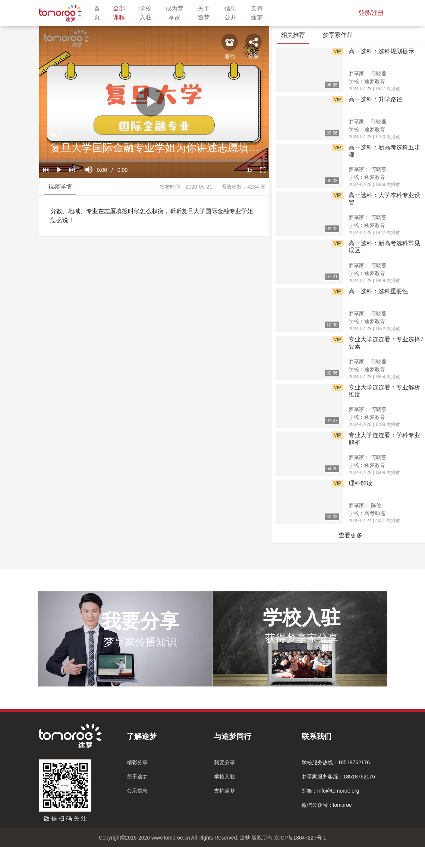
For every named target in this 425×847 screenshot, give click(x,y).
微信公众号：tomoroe (327, 805)
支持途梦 (259, 12)
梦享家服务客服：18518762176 (338, 777)
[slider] (154, 160)
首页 (99, 12)
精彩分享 (137, 762)
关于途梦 (206, 12)
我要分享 (224, 762)
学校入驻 (148, 12)
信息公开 (233, 12)
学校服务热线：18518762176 (336, 762)
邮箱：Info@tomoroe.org (330, 791)
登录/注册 (371, 13)
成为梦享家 (177, 12)
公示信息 (137, 791)
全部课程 (121, 12)
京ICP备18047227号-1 (300, 838)
